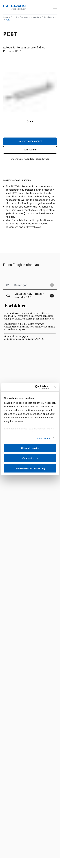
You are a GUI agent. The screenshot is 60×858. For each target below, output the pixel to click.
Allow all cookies (30, 448)
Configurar (30, 150)
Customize (30, 458)
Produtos (15, 17)
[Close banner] (55, 387)
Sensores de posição (30, 17)
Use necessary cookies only (29, 468)
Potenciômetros (49, 17)
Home (5, 17)
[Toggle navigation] (55, 7)
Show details (43, 438)
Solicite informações (30, 141)
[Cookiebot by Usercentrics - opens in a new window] (36, 387)
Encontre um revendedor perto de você (30, 159)
